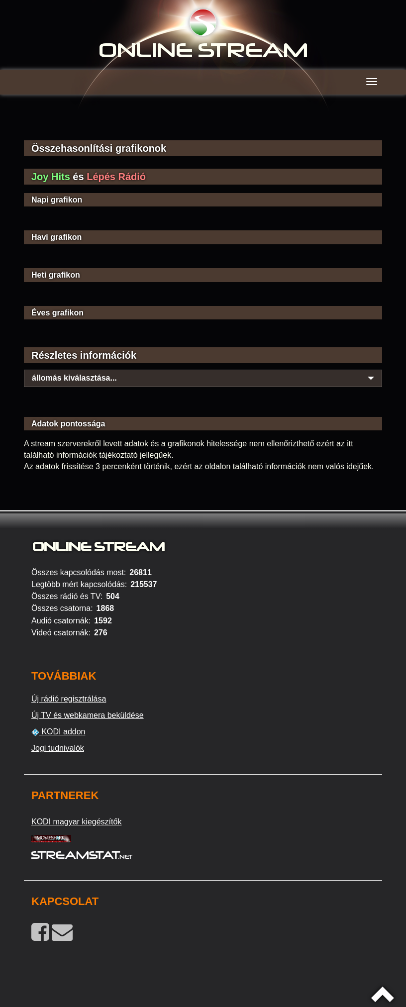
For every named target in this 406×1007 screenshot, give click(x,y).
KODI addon (58, 731)
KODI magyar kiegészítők (76, 821)
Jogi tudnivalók (57, 748)
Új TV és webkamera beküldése (87, 715)
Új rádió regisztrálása (68, 699)
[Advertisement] (203, 124)
